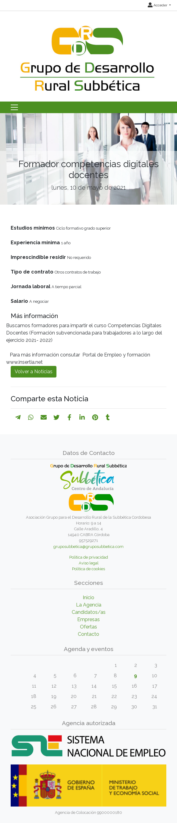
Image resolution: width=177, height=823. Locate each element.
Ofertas (88, 627)
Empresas (88, 619)
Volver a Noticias (33, 371)
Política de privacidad (88, 557)
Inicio (88, 597)
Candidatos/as (89, 612)
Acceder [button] (158, 5)
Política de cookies (88, 569)
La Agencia (88, 605)
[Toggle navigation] (14, 107)
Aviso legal (89, 563)
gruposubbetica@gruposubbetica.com (88, 546)
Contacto (88, 634)
